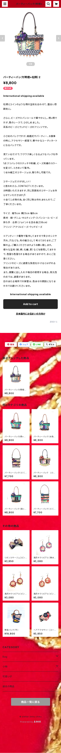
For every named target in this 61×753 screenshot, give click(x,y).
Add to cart (30, 304)
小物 (5, 666)
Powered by (30, 722)
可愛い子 (7, 676)
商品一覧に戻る (30, 702)
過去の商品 (8, 686)
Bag (5, 656)
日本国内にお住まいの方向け (30, 313)
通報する (54, 322)
